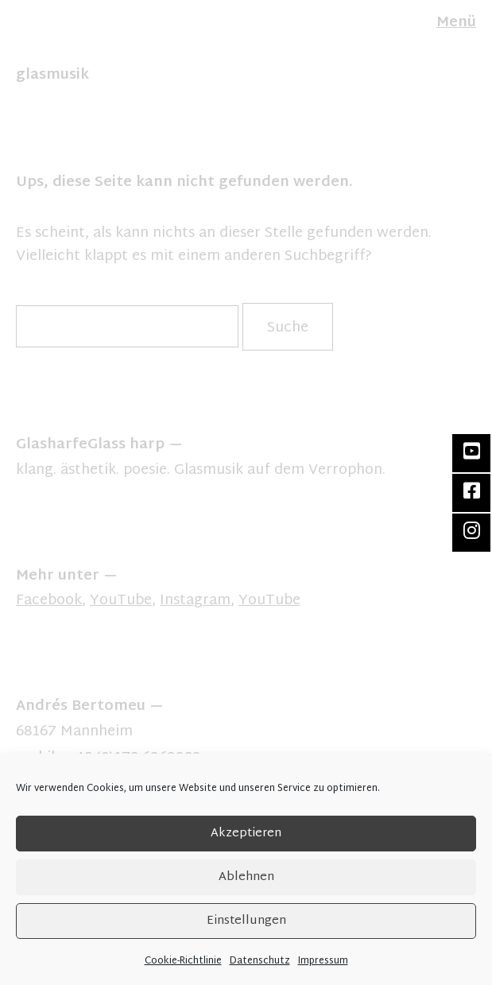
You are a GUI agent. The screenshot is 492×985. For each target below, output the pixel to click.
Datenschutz (260, 961)
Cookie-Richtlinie (183, 961)
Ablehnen (246, 877)
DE (6, 38)
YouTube (121, 601)
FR (38, 38)
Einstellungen (246, 921)
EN (23, 38)
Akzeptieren (246, 833)
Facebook (49, 601)
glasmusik (52, 75)
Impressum (323, 961)
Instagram (195, 601)
